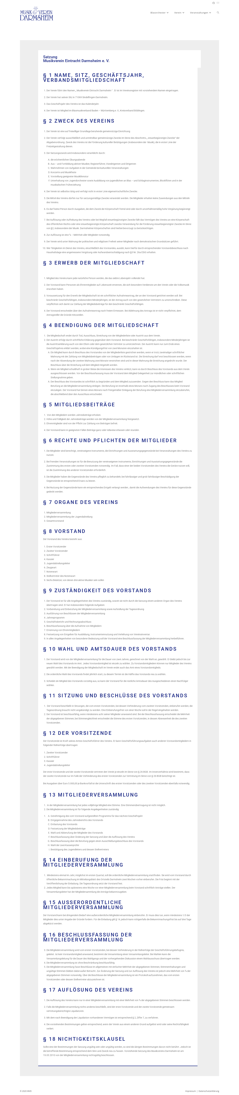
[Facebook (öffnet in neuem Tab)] (213, 3)
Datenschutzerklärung (209, 1091)
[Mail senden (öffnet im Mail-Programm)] (217, 3)
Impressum (190, 1091)
